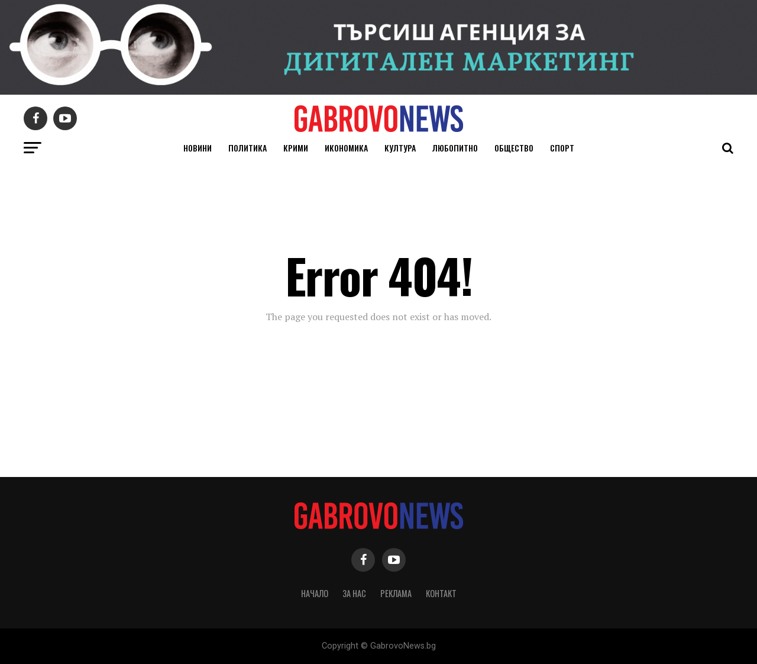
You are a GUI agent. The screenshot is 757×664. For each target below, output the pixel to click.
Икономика (346, 147)
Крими (295, 147)
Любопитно (455, 147)
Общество (513, 147)
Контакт (441, 593)
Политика (247, 147)
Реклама (396, 593)
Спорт (562, 147)
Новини (197, 147)
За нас (354, 593)
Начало (314, 593)
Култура (400, 147)
